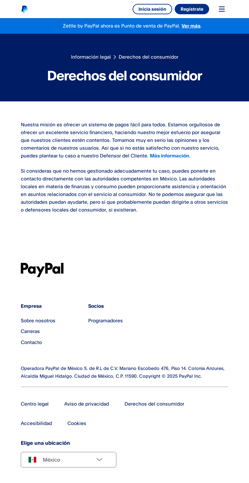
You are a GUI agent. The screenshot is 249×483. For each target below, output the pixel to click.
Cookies (76, 423)
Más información (169, 156)
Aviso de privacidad (86, 404)
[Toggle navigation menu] (221, 9)
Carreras (30, 331)
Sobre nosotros (38, 320)
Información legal (91, 57)
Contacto (31, 342)
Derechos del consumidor (148, 57)
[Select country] (68, 459)
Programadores (105, 320)
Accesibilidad (36, 423)
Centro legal (35, 404)
